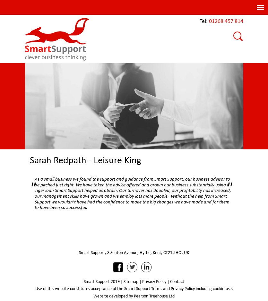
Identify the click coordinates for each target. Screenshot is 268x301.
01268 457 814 (226, 20)
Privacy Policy (154, 281)
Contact (177, 281)
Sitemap (131, 281)
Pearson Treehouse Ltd (154, 296)
